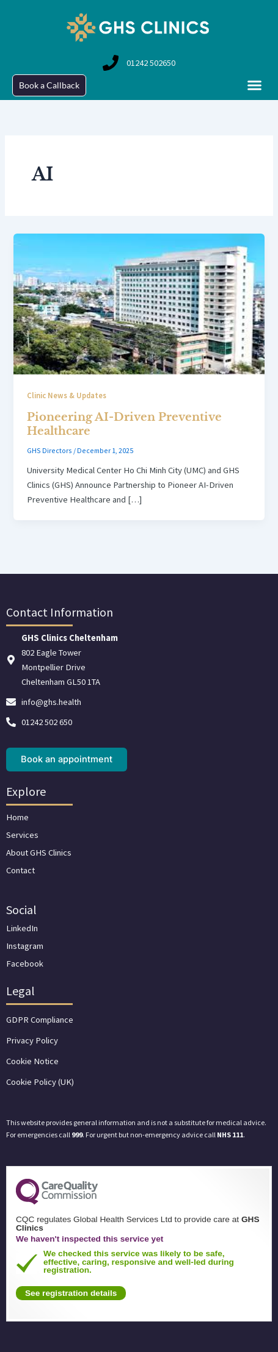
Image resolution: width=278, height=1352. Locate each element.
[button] (254, 85)
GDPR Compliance (39, 1019)
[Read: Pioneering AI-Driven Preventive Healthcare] (138, 303)
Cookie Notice (32, 1061)
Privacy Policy (32, 1040)
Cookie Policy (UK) (40, 1081)
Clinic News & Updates (66, 395)
